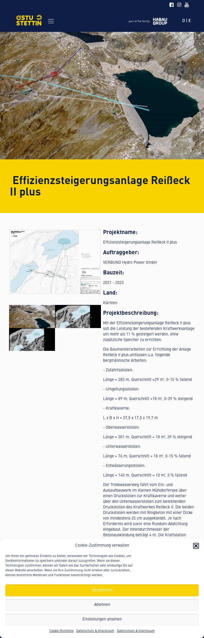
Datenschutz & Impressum (95, 631)
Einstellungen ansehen (102, 620)
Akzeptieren (102, 590)
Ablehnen (102, 605)
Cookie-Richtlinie (61, 631)
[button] (196, 545)
